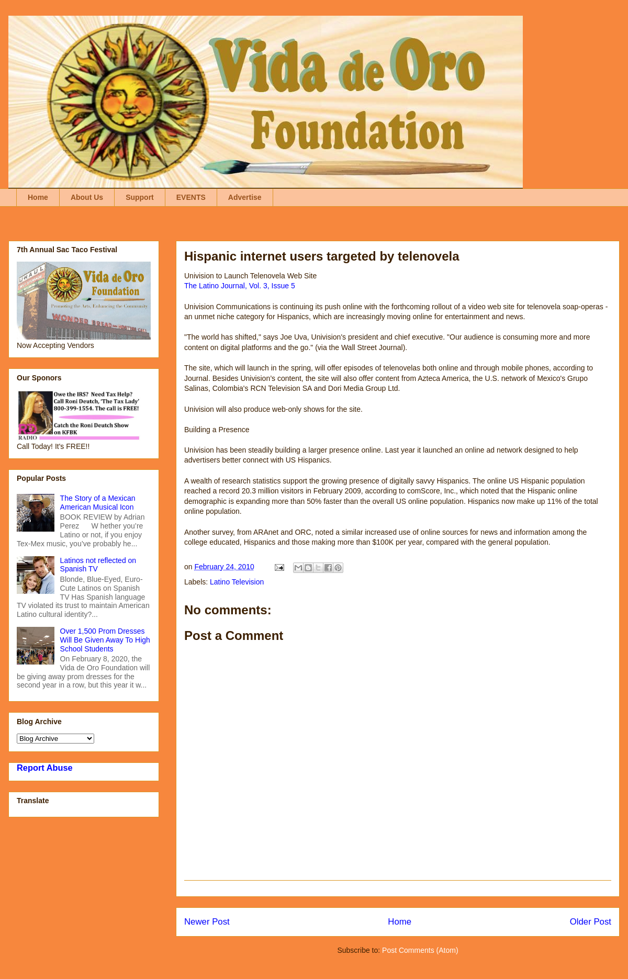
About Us (87, 197)
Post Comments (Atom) (420, 950)
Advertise (245, 197)
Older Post (590, 922)
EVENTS (191, 197)
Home (38, 197)
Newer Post (207, 922)
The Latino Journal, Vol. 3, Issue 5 (239, 286)
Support (140, 197)
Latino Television (237, 582)
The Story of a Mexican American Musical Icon (98, 502)
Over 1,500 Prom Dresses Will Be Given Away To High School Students (105, 640)
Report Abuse (45, 767)
